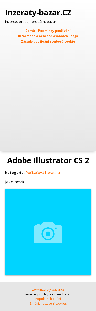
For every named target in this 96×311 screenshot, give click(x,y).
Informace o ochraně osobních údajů (48, 36)
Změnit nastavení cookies (48, 303)
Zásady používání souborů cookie (48, 41)
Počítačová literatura (43, 172)
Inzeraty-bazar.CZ (39, 12)
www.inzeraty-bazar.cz (48, 289)
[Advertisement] (48, 95)
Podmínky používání (54, 30)
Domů (30, 30)
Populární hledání (48, 299)
